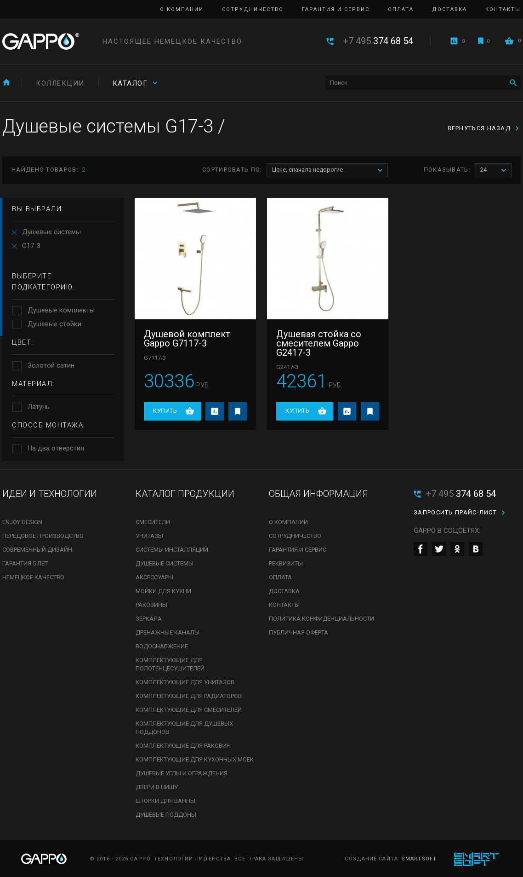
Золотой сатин (51, 365)
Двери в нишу (157, 787)
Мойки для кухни (163, 591)
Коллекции (60, 83)
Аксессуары (154, 577)
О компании (182, 9)
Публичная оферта (298, 632)
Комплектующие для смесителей (189, 709)
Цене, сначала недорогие (329, 170)
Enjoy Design (22, 522)
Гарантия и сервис (336, 9)
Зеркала (149, 618)
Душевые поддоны (166, 814)
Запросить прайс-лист (455, 512)
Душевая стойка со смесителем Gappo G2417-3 (318, 343)
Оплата (401, 9)
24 (495, 170)
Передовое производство (43, 535)
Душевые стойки (54, 324)
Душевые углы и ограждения (181, 773)
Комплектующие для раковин (183, 745)
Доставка (449, 9)
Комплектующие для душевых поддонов (184, 727)
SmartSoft (419, 859)
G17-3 (31, 246)
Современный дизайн (37, 549)
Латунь (39, 407)
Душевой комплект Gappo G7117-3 (187, 338)
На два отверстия (56, 448)
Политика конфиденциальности (321, 618)
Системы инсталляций (172, 549)
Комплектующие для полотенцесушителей (170, 664)
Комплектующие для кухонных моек (195, 759)
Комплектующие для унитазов (185, 682)
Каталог (130, 83)
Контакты (503, 9)
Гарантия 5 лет (25, 563)
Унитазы (149, 535)
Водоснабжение (162, 646)
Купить (165, 410)
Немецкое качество (33, 577)
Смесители (153, 522)
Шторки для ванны (165, 800)
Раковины (151, 604)
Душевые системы (51, 232)
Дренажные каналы (167, 632)
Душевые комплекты (61, 310)
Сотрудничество (253, 9)
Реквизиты (286, 563)
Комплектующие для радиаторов (189, 695)
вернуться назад (479, 128)
